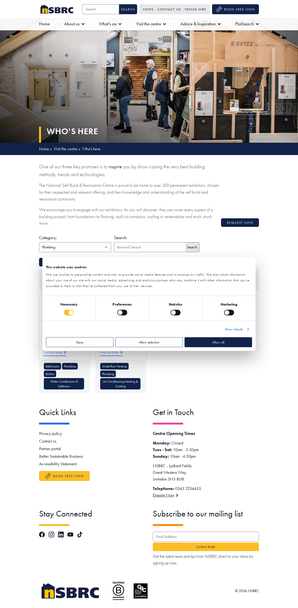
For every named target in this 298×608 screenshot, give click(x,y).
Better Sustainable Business (61, 456)
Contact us (169, 9)
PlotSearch (247, 24)
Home (44, 24)
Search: (120, 238)
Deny (79, 342)
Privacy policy (50, 433)
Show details (234, 329)
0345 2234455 (188, 488)
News (148, 9)
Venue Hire (195, 9)
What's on (110, 24)
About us (74, 24)
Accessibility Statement (58, 463)
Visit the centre (151, 24)
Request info (240, 222)
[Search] (100, 9)
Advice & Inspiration (201, 24)
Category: (74, 237)
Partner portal (50, 448)
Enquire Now (165, 495)
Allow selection (149, 342)
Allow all (218, 342)
